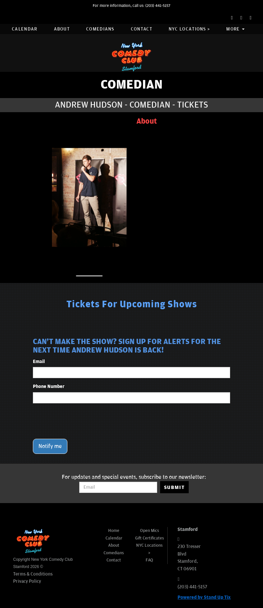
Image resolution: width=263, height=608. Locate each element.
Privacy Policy (27, 581)
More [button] (235, 29)
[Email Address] (118, 487)
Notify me (50, 446)
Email (39, 361)
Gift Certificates (149, 538)
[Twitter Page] (241, 18)
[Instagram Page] (250, 18)
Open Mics (149, 530)
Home (113, 530)
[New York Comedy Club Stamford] (131, 56)
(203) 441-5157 (157, 5)
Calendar (24, 29)
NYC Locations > (189, 29)
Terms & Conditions (33, 574)
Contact (141, 29)
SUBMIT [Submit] (174, 487)
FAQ (149, 560)
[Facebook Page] (232, 18)
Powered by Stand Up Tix (204, 597)
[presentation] (83, 421)
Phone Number (48, 386)
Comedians (100, 29)
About (62, 29)
